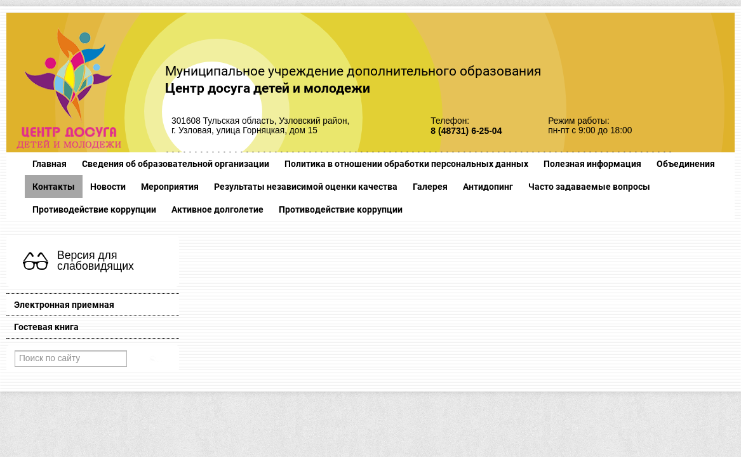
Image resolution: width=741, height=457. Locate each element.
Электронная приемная (64, 305)
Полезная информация (592, 164)
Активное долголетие (217, 209)
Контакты (53, 187)
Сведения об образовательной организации (175, 164)
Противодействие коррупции (94, 209)
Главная (49, 164)
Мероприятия (170, 187)
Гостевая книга (46, 327)
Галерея (430, 187)
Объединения (686, 164)
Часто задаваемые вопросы (589, 187)
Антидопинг (488, 187)
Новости (108, 187)
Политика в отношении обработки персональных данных (406, 164)
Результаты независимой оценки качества (305, 187)
